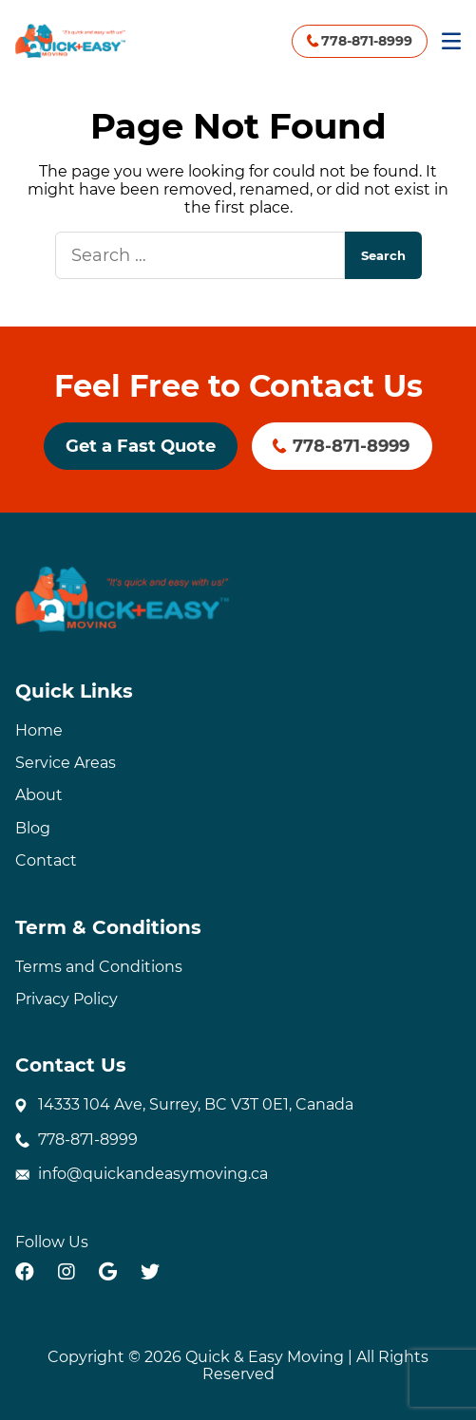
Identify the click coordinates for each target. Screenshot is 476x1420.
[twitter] (150, 1272)
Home (39, 730)
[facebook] (24, 1272)
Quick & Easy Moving (264, 1357)
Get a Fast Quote (141, 446)
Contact (46, 860)
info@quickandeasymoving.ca (153, 1174)
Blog (32, 828)
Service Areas (65, 763)
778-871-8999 (366, 40)
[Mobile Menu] (451, 41)
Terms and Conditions (98, 967)
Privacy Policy (66, 999)
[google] (108, 1272)
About (39, 795)
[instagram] (66, 1272)
